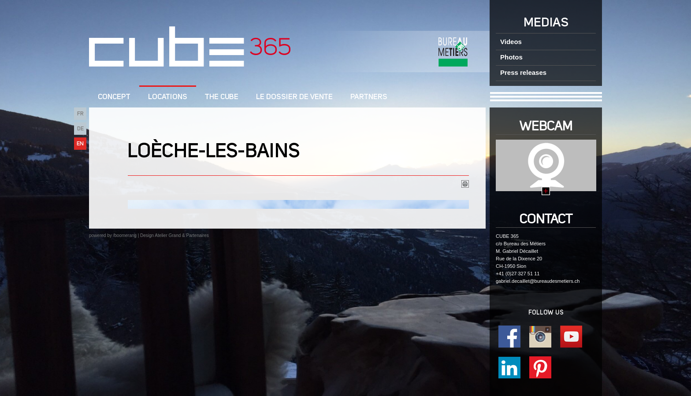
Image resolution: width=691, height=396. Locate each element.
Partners (368, 97)
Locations (167, 97)
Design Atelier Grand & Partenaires (174, 235)
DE (80, 129)
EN (80, 144)
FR (80, 114)
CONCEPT (114, 97)
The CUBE (221, 97)
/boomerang (124, 235)
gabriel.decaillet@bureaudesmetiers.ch (538, 281)
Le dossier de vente (294, 97)
